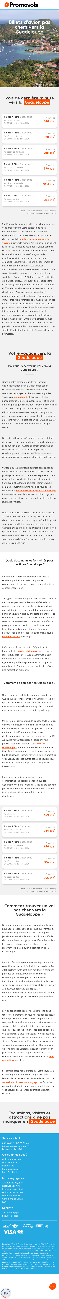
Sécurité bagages (11, 1212)
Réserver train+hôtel (12, 1189)
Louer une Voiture (11, 1195)
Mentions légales (11, 1169)
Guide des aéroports (12, 1192)
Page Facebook (9, 1172)
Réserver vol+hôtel (11, 1185)
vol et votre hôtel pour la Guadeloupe (36, 490)
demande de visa (11, 636)
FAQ (4, 1202)
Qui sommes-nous (11, 1159)
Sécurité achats (10, 1215)
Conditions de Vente (12, 1198)
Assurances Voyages (12, 1182)
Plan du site (8, 1165)
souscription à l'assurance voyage (19, 1082)
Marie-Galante (20, 397)
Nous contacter (10, 1162)
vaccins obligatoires (28, 651)
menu (49, 5)
